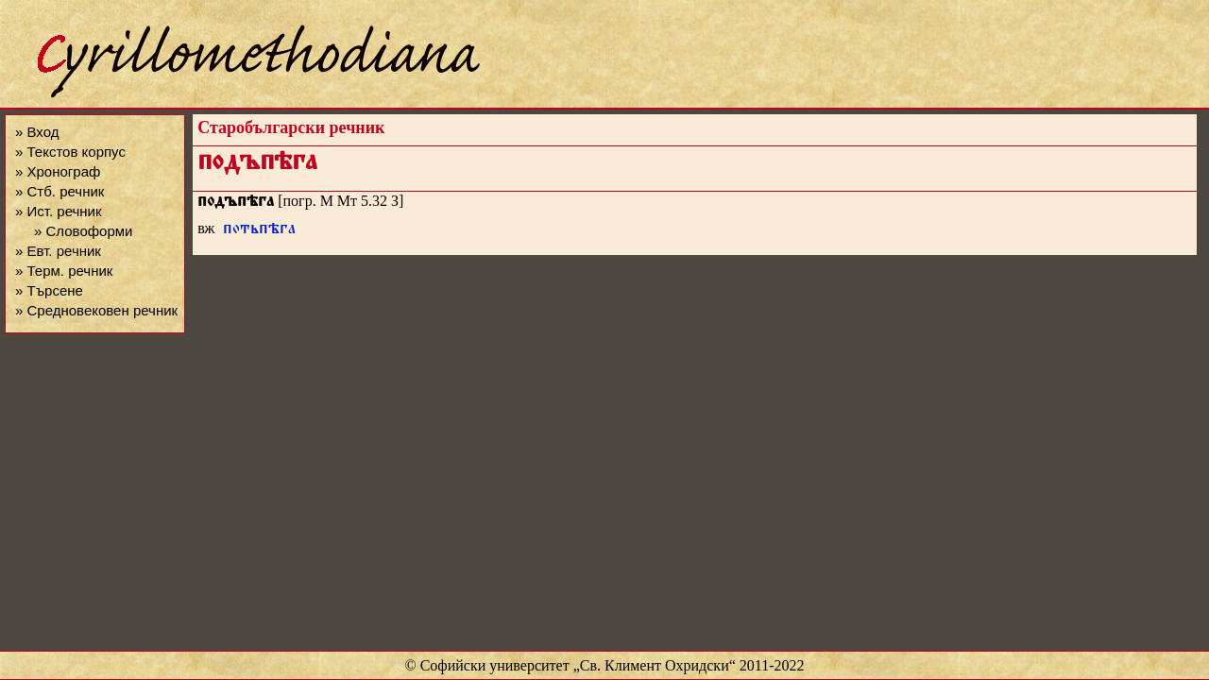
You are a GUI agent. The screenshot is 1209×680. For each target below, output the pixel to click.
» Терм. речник (63, 271)
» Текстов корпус (70, 152)
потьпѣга (259, 231)
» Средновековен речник (96, 310)
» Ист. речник (58, 211)
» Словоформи (83, 231)
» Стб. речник (59, 191)
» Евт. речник (58, 251)
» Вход (37, 132)
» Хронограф (57, 171)
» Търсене (49, 290)
